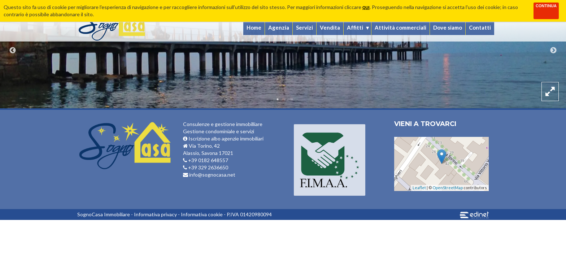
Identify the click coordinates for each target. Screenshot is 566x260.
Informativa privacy (155, 214)
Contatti (480, 27)
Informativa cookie (202, 214)
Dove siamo (447, 27)
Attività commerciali (400, 27)
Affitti (355, 27)
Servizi (304, 27)
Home (254, 27)
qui (366, 7)
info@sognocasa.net (209, 175)
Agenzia (278, 27)
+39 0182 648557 (205, 160)
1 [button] (277, 99)
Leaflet (419, 187)
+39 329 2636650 (205, 167)
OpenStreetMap (447, 187)
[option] (283, 54)
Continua (546, 6)
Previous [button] (12, 50)
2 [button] (284, 99)
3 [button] (292, 99)
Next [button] (553, 50)
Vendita (330, 27)
